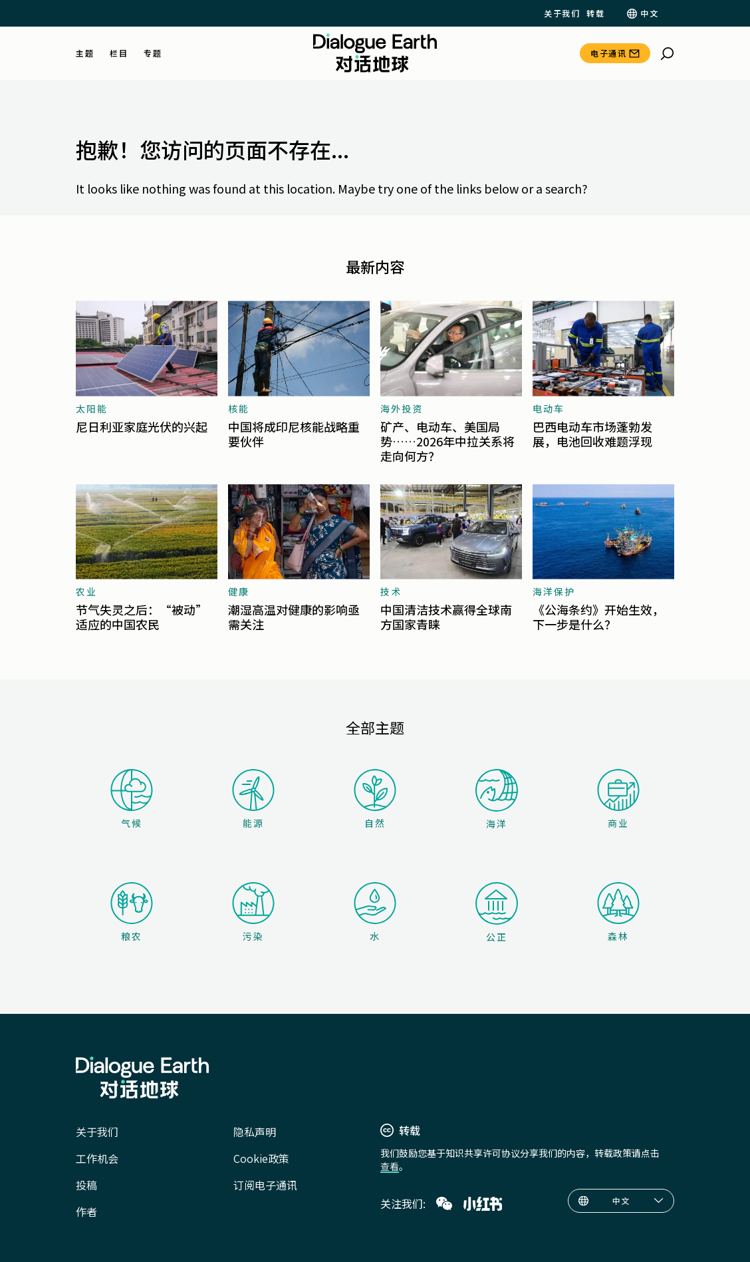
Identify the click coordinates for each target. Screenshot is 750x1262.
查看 (389, 1166)
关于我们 (562, 13)
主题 (85, 53)
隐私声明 (254, 1132)
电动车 (548, 408)
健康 (238, 591)
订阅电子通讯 (265, 1185)
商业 (618, 799)
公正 (496, 912)
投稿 (86, 1185)
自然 (375, 799)
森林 (618, 912)
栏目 (119, 53)
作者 (86, 1211)
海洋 (496, 799)
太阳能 (92, 408)
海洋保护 (554, 591)
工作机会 (97, 1158)
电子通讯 (608, 53)
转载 (595, 13)
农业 (86, 591)
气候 (131, 799)
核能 (238, 408)
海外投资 (401, 408)
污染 (253, 912)
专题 (153, 53)
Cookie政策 (261, 1158)
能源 (253, 799)
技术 (391, 591)
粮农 (131, 912)
